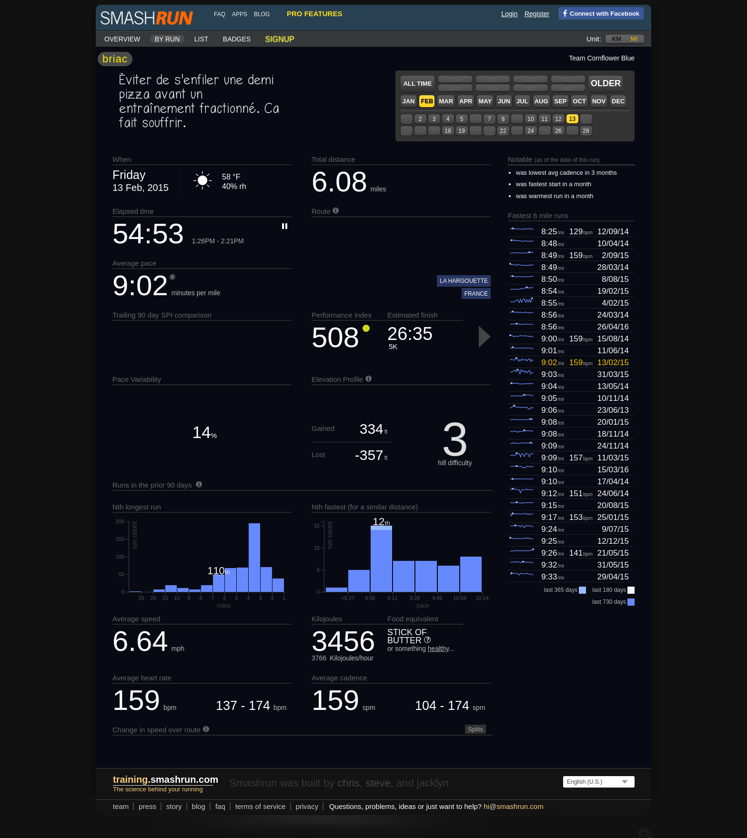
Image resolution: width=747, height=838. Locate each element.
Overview (122, 39)
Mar (446, 101)
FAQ (219, 14)
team (121, 806)
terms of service (260, 806)
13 (572, 119)
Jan (408, 101)
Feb (427, 101)
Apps (239, 14)
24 (530, 131)
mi (634, 38)
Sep (560, 101)
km (617, 38)
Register (537, 14)
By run (167, 39)
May (485, 101)
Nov (599, 101)
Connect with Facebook (599, 13)
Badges (237, 39)
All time (418, 83)
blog (262, 14)
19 (461, 131)
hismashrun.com (513, 806)
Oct (579, 101)
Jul (522, 101)
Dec (618, 101)
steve (378, 783)
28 (586, 131)
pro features (314, 14)
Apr (465, 101)
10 (530, 119)
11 (544, 119)
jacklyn (433, 783)
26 (558, 131)
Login (509, 14)
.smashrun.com (165, 779)
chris (348, 783)
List (201, 39)
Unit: (593, 39)
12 (558, 119)
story (174, 806)
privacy (307, 806)
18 (447, 131)
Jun (504, 101)
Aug (541, 101)
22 (503, 131)
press (147, 806)
